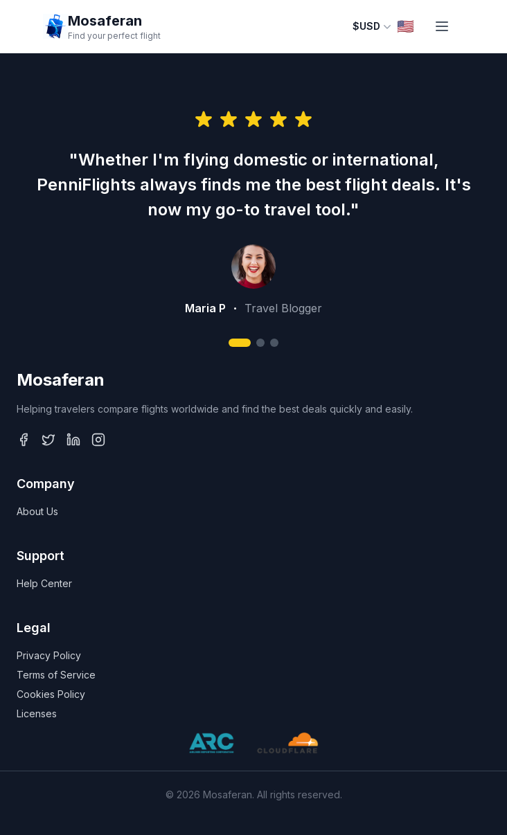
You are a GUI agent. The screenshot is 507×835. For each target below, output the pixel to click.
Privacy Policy (49, 655)
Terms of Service (56, 675)
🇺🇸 (405, 26)
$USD (372, 26)
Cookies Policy (51, 694)
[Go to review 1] (240, 343)
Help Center (44, 583)
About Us (37, 511)
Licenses (37, 713)
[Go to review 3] (274, 343)
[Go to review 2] (260, 343)
